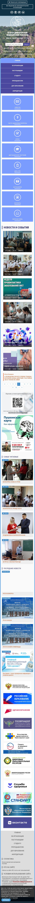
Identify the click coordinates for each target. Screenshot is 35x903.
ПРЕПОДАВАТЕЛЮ (17, 81)
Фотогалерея (17, 187)
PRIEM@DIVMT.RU (27, 54)
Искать (26, 44)
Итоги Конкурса (9, 374)
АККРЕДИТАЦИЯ (17, 91)
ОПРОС (17, 139)
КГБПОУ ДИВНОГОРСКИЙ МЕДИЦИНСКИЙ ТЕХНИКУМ (17, 34)
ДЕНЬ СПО (17, 171)
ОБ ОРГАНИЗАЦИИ (17, 65)
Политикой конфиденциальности (22, 882)
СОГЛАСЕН (6, 900)
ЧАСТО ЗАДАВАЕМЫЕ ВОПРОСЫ (17, 123)
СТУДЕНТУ (17, 76)
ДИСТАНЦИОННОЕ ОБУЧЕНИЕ (17, 155)
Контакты (17, 203)
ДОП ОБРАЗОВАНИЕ (17, 86)
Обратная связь (17, 219)
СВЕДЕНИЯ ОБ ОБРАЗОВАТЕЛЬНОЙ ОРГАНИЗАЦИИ (17, 6)
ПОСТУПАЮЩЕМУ (17, 70)
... (21, 384)
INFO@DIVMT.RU (28, 51)
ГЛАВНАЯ (17, 60)
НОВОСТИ (17, 107)
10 (16, 387)
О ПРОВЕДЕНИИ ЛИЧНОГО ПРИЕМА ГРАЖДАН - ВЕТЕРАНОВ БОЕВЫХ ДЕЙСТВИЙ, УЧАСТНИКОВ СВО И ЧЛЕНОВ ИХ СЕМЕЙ (18, 378)
